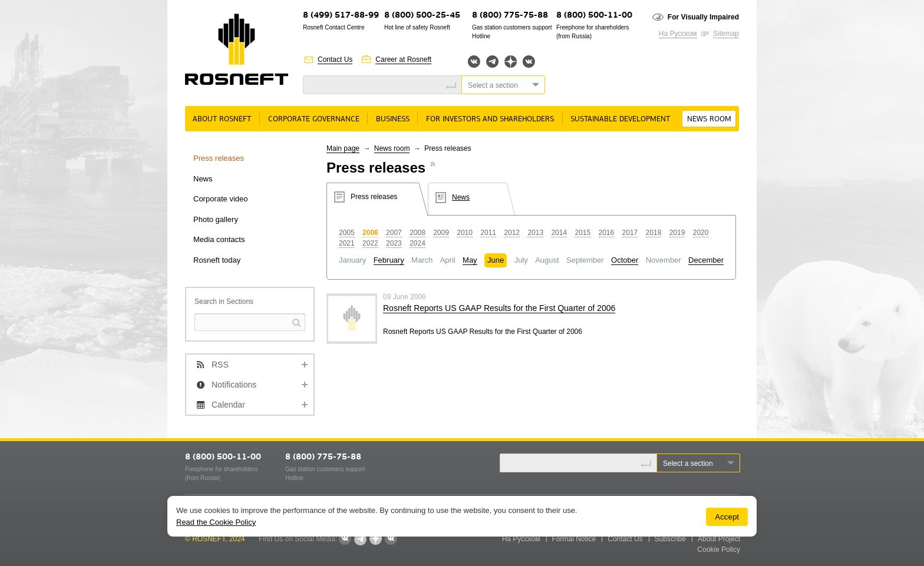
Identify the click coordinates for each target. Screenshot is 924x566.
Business (393, 119)
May (470, 260)
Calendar (228, 404)
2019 (677, 233)
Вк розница (529, 62)
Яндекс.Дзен (510, 61)
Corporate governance (313, 119)
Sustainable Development (620, 119)
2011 (488, 233)
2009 (441, 233)
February (389, 260)
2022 (370, 243)
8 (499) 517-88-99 (341, 15)
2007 (394, 233)
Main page (342, 148)
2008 (417, 233)
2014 (559, 233)
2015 (582, 233)
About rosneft (222, 119)
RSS (220, 364)
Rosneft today (216, 260)
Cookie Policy (718, 549)
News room (709, 119)
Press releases (218, 158)
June (495, 260)
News (203, 178)
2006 (370, 233)
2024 (417, 243)
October (624, 260)
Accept (727, 516)
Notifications (234, 384)
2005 (347, 233)
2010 (465, 233)
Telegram (492, 61)
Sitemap (726, 33)
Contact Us (335, 59)
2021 (347, 243)
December (706, 260)
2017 (630, 233)
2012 (512, 233)
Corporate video (220, 198)
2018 (654, 233)
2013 (535, 233)
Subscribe (670, 539)
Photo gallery (215, 219)
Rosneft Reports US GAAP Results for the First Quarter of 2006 (499, 308)
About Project (719, 539)
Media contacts (219, 239)
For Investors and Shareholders (490, 119)
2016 (607, 233)
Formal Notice (574, 539)
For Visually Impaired (703, 17)
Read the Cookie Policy (216, 522)
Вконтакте (474, 61)
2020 (701, 233)
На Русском (678, 33)
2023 (394, 243)
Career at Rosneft (403, 59)
